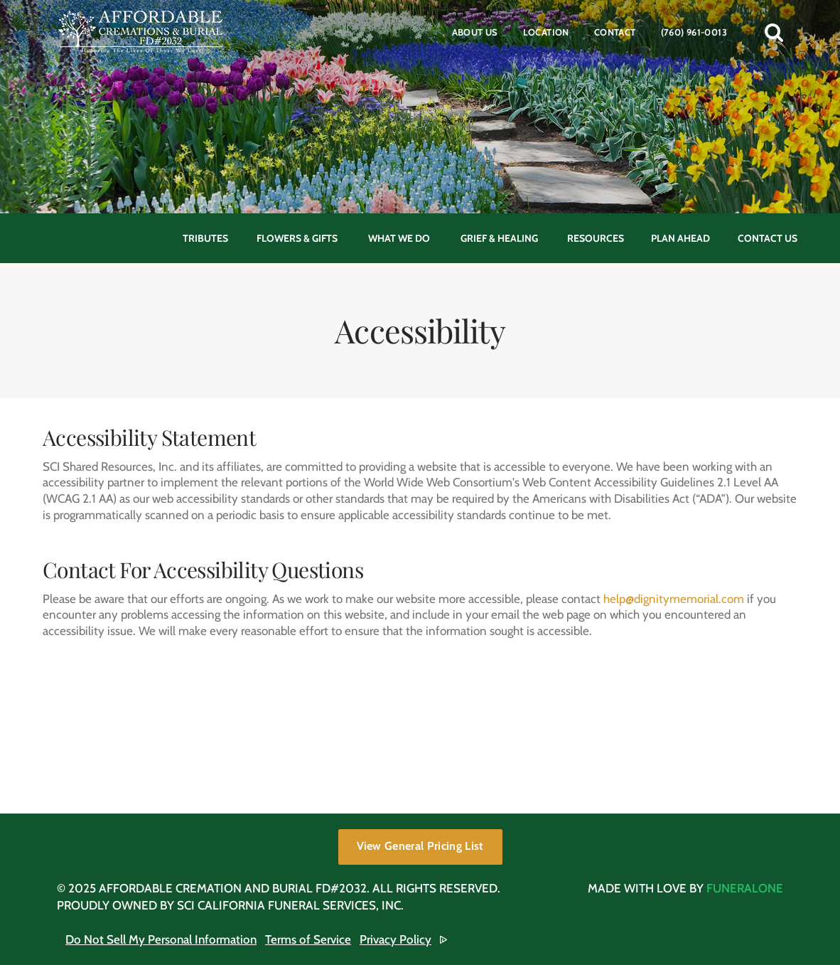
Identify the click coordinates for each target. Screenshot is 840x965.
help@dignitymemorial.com (673, 599)
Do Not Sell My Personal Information (161, 939)
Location (546, 32)
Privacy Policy (395, 939)
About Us (475, 32)
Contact (615, 32)
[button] (774, 32)
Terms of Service (308, 939)
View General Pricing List (420, 846)
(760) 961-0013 (694, 32)
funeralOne (744, 888)
